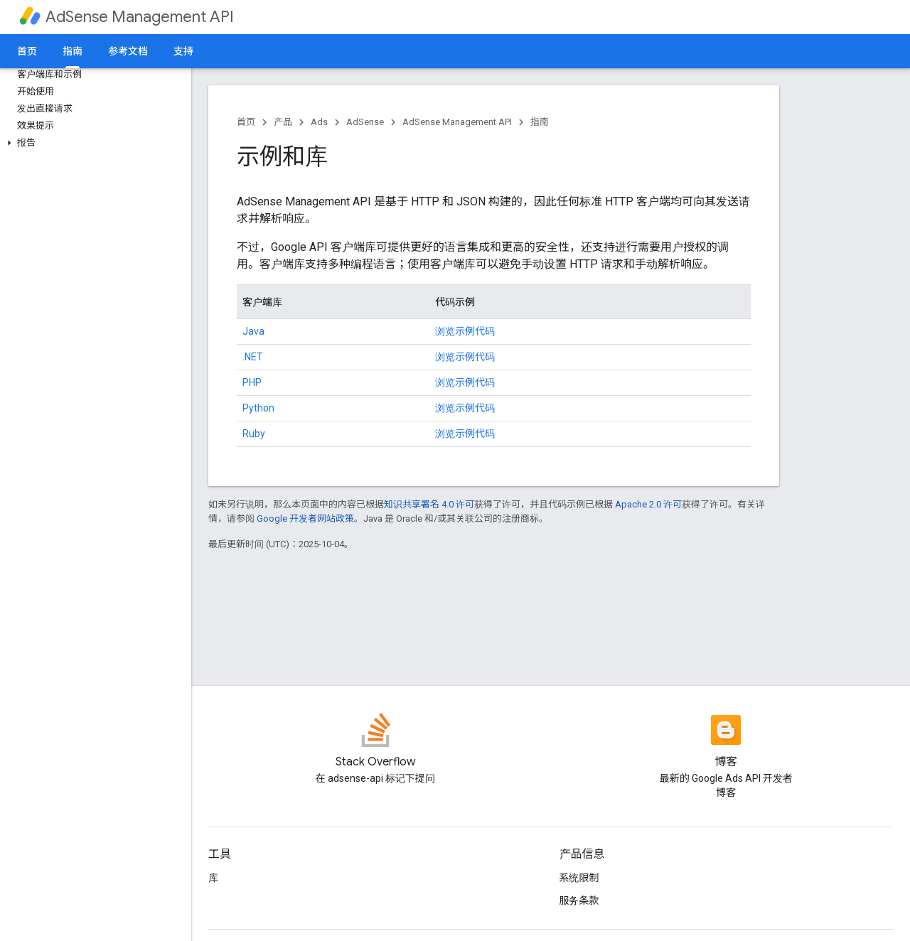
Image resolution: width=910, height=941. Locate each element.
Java (253, 331)
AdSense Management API (140, 16)
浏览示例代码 (465, 331)
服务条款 (579, 900)
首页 (27, 51)
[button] (93, 142)
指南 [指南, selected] (72, 51)
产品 (283, 122)
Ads (319, 122)
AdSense (365, 122)
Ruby (253, 433)
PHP (252, 382)
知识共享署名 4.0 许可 (429, 504)
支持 (183, 51)
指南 (539, 122)
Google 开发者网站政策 (305, 518)
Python (258, 408)
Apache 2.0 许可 (648, 504)
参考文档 (128, 51)
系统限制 (579, 877)
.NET (252, 356)
